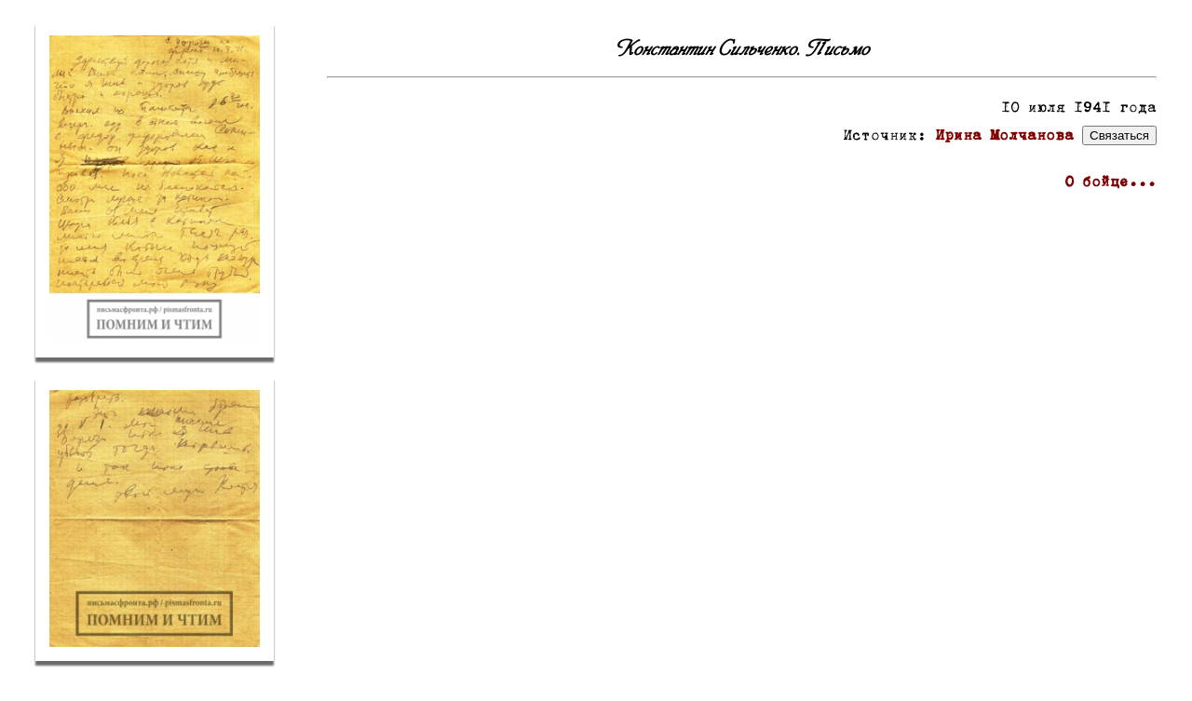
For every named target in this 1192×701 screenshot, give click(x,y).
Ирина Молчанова (1004, 136)
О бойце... (1110, 183)
